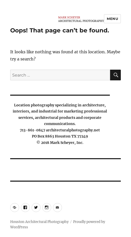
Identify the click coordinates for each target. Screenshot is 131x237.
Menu (112, 19)
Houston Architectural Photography (39, 222)
